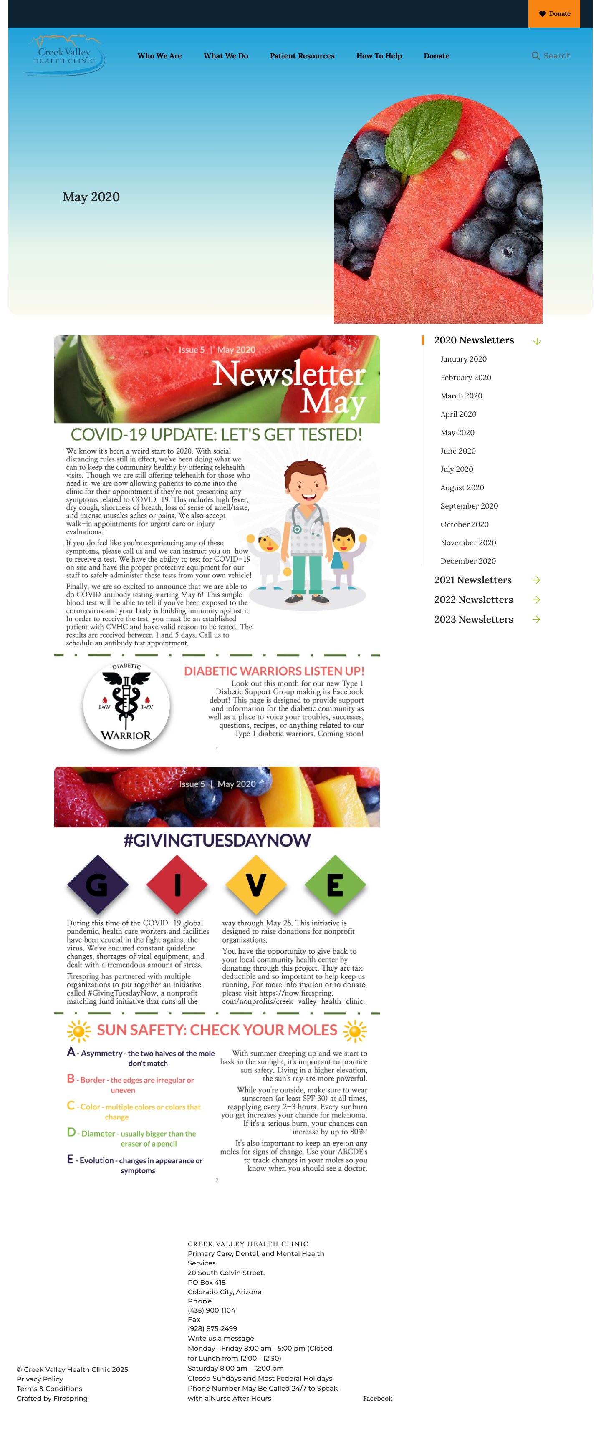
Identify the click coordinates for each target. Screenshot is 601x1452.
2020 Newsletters (490, 355)
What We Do (232, 56)
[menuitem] (166, 57)
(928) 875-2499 (212, 1344)
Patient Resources (308, 56)
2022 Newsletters (490, 614)
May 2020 (458, 447)
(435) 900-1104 (211, 1325)
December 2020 (468, 576)
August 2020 (462, 502)
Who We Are (166, 56)
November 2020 (468, 557)
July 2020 (457, 484)
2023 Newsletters (490, 634)
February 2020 (466, 392)
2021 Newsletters (490, 595)
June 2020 (458, 465)
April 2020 (459, 429)
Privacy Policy (40, 1394)
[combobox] (553, 57)
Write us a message (221, 1353)
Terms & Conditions (49, 1404)
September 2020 (469, 521)
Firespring (70, 1413)
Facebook (377, 1413)
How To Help (385, 56)
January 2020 (464, 374)
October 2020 (465, 539)
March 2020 (461, 410)
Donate (554, 14)
